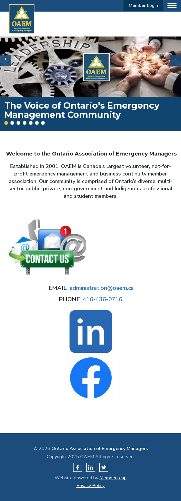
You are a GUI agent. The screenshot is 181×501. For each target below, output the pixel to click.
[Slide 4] (31, 123)
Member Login (143, 5)
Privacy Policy (90, 485)
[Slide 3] (24, 123)
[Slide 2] (18, 123)
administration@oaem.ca (102, 288)
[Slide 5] (37, 123)
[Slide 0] (6, 123)
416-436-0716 (102, 299)
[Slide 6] (43, 123)
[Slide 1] (12, 123)
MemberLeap (113, 478)
